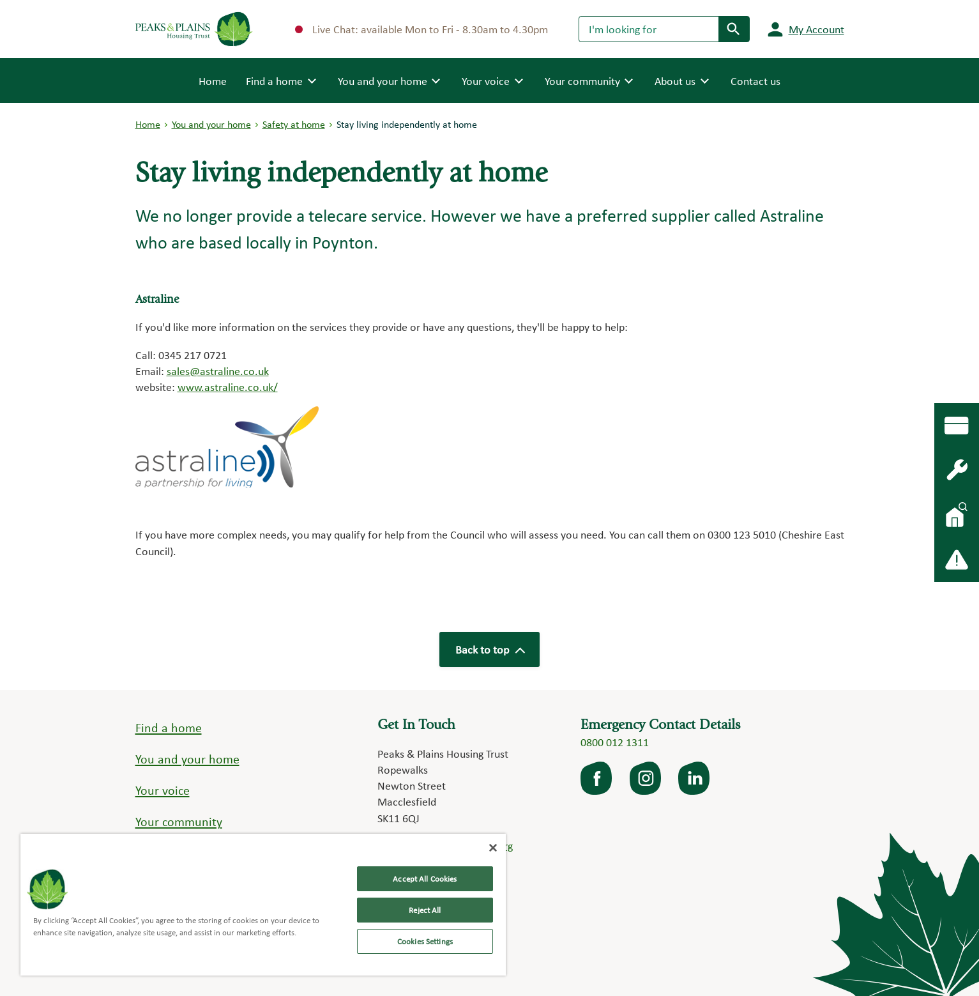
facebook (597, 778)
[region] (263, 905)
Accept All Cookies (425, 879)
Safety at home (293, 124)
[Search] (648, 29)
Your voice (162, 790)
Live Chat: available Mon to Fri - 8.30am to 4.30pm (421, 29)
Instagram (646, 778)
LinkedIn (694, 778)
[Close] (493, 848)
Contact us (755, 81)
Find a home (168, 728)
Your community (178, 822)
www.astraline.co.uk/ (228, 387)
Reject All (425, 910)
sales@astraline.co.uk (218, 371)
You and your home (211, 124)
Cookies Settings (425, 941)
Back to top (489, 649)
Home (213, 80)
